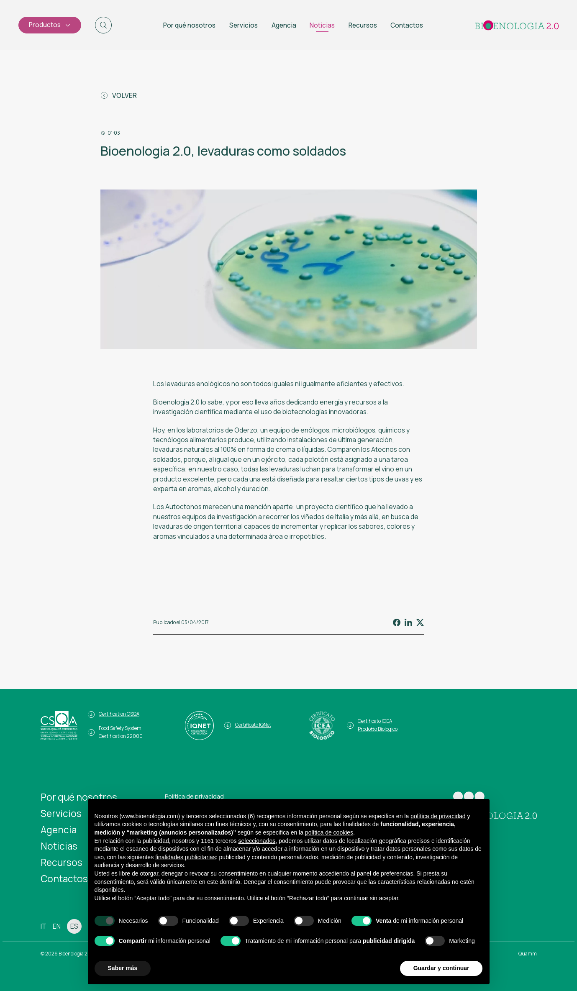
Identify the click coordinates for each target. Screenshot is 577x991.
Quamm (527, 953)
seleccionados (256, 840)
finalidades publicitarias (185, 857)
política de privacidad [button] (438, 816)
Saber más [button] (123, 968)
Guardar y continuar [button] (441, 968)
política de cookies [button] (329, 832)
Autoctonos (184, 506)
